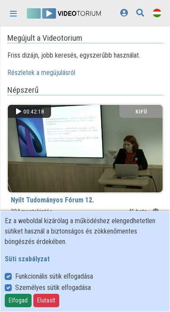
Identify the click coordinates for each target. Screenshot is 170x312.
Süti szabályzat (27, 259)
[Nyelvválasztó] (157, 12)
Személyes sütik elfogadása (53, 287)
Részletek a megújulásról (41, 72)
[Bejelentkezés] (124, 12)
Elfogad (18, 300)
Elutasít (46, 300)
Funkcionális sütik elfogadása (54, 276)
